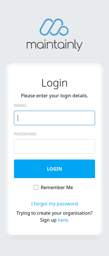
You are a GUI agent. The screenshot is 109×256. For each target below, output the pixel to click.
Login (54, 169)
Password (25, 134)
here (63, 220)
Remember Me (57, 187)
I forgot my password (54, 203)
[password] (54, 146)
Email (20, 105)
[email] (54, 118)
